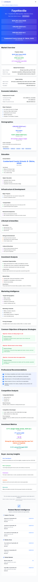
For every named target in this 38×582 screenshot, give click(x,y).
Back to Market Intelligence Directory (9, 5)
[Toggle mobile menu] (35, 2)
